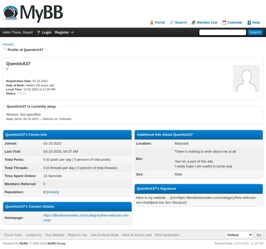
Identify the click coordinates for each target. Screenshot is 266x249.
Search (180, 22)
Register (62, 32)
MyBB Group (56, 243)
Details (52, 192)
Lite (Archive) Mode (104, 235)
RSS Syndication (167, 235)
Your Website (54, 235)
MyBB (23, 243)
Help (256, 22)
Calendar (235, 22)
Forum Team (13, 235)
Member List (207, 22)
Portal (160, 22)
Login (46, 32)
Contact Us (33, 235)
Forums (8, 44)
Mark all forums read (137, 235)
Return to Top (77, 235)
